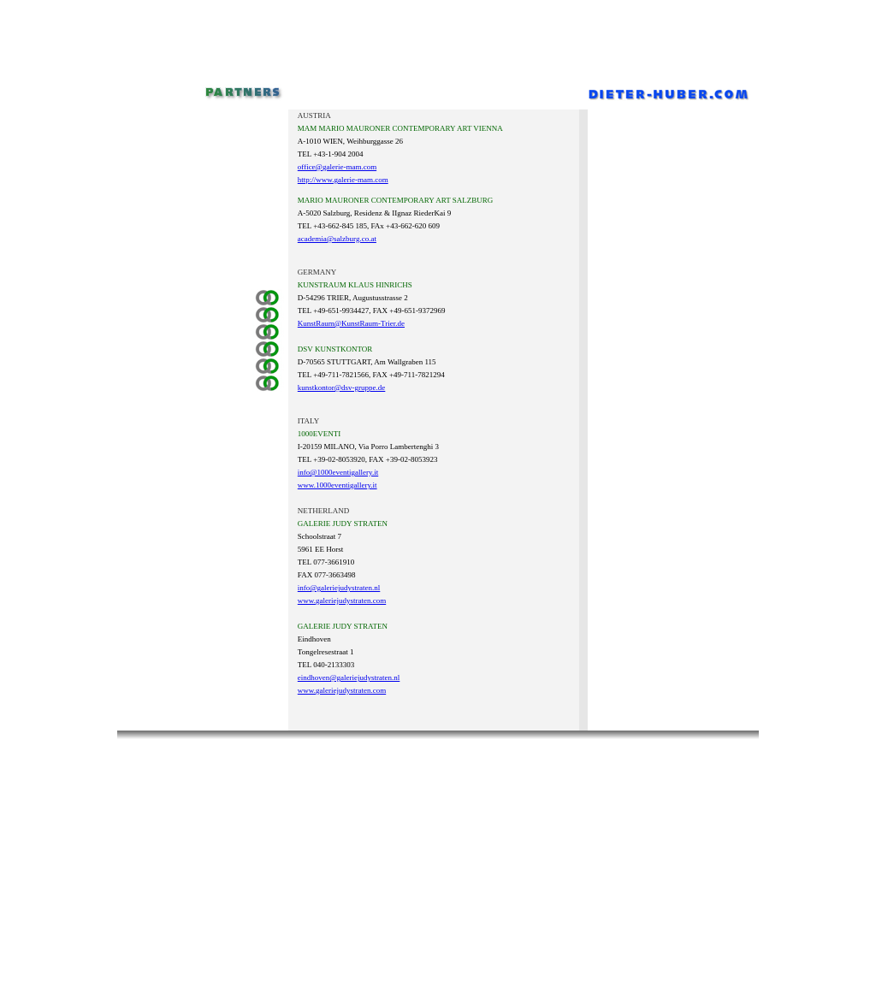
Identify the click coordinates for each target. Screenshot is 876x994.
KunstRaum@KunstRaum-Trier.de (351, 323)
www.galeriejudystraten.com (342, 600)
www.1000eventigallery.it (337, 485)
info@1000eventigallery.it (338, 472)
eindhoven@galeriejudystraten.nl (349, 677)
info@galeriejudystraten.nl (339, 587)
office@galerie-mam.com (337, 167)
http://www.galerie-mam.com (343, 179)
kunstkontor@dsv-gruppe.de (342, 387)
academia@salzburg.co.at (337, 238)
